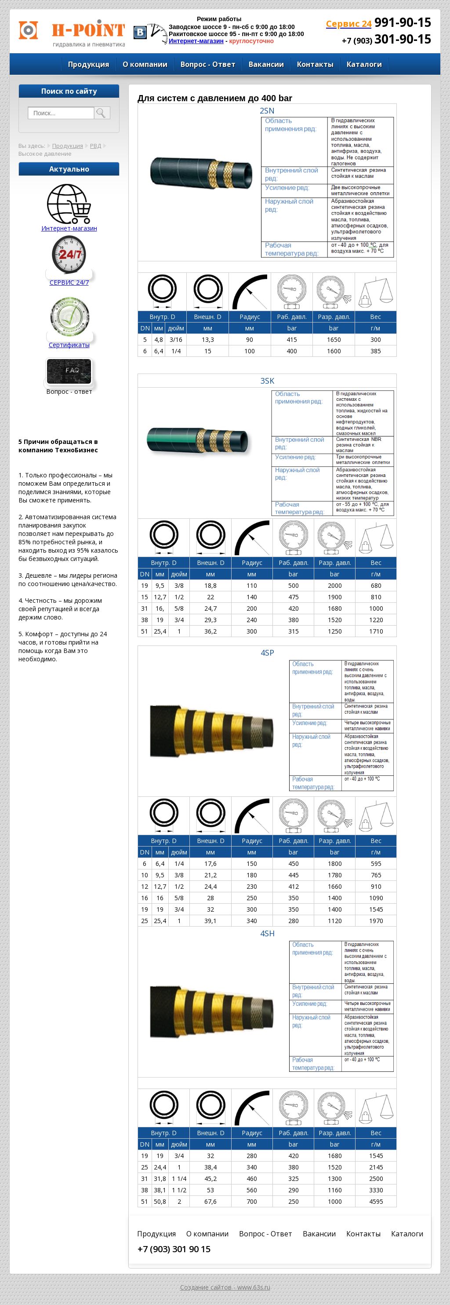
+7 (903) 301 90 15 (174, 1249)
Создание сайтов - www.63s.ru (225, 1287)
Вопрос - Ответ (208, 64)
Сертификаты (69, 345)
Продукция (88, 64)
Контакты (315, 64)
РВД (95, 146)
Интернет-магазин (196, 40)
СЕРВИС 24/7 (69, 282)
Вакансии (266, 64)
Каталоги (364, 64)
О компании (145, 64)
